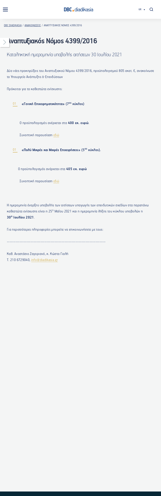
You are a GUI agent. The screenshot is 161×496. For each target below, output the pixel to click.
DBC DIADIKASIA (13, 25)
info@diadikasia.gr (44, 261)
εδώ (56, 136)
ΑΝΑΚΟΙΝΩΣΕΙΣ (33, 25)
